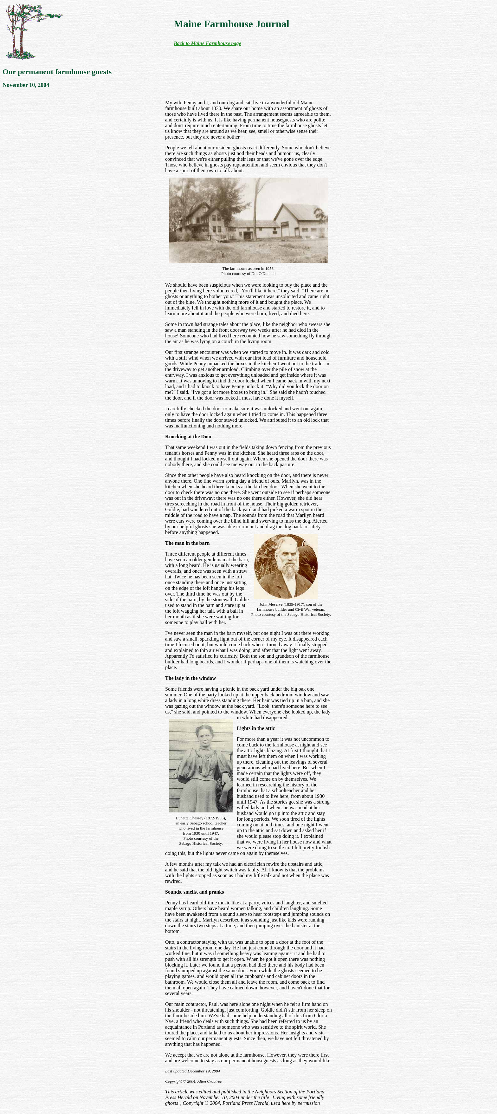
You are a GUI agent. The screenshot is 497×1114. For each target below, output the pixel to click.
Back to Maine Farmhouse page (207, 43)
